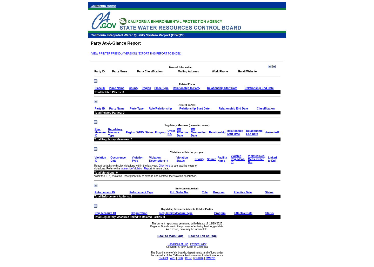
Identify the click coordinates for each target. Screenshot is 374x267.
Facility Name (222, 159)
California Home (103, 6)
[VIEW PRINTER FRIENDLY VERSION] (114, 53)
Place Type (161, 88)
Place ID (100, 88)
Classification (266, 108)
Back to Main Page (170, 235)
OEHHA (198, 258)
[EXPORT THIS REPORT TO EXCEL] (159, 53)
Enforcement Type (141, 192)
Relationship (217, 132)
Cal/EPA (163, 258)
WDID (140, 132)
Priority (199, 159)
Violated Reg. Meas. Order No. (256, 159)
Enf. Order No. (179, 192)
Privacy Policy (198, 244)
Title (205, 192)
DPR (180, 258)
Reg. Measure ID (100, 132)
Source (211, 159)
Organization (139, 213)
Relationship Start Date (222, 88)
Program (160, 132)
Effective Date (243, 192)
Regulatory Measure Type (115, 132)
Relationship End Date (259, 88)
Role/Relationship (160, 108)
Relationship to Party (186, 88)
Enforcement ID (105, 192)
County (133, 88)
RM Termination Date (198, 132)
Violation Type (137, 159)
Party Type (137, 108)
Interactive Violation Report (136, 168)
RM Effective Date (182, 132)
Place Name (116, 88)
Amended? (272, 132)
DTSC (188, 258)
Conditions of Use (178, 244)
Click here (164, 165)
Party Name (116, 108)
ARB (173, 258)
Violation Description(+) (158, 159)
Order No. (171, 132)
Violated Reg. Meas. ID (238, 159)
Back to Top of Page (203, 235)
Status (149, 132)
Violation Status (182, 159)
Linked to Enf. (272, 159)
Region (146, 88)
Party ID (100, 108)
